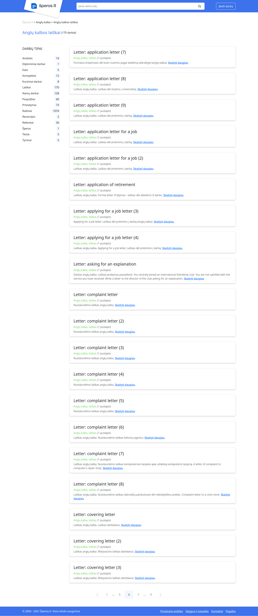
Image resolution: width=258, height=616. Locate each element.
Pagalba (231, 611)
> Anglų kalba (42, 22)
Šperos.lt (27, 22)
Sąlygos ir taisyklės (197, 611)
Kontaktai (217, 611)
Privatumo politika (171, 611)
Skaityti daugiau (178, 62)
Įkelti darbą (226, 6)
